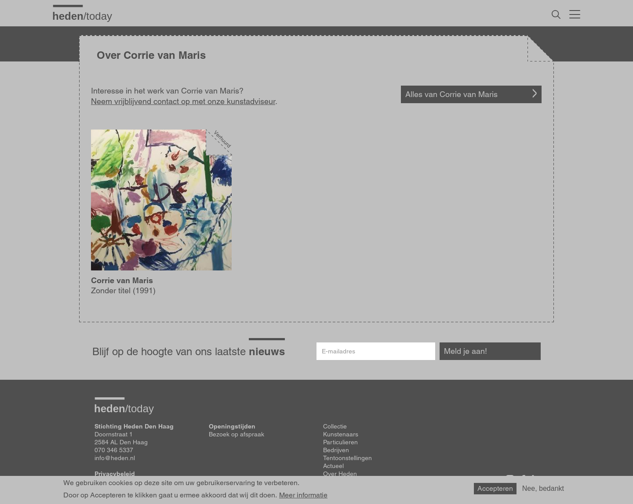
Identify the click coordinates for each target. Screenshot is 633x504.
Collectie (335, 426)
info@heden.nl (115, 457)
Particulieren (340, 442)
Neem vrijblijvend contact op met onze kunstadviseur (183, 101)
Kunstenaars (340, 434)
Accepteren (495, 488)
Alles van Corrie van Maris (451, 94)
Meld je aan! (465, 351)
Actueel (333, 465)
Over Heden (340, 473)
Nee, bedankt (543, 488)
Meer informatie (303, 495)
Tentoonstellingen (347, 457)
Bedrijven (336, 450)
